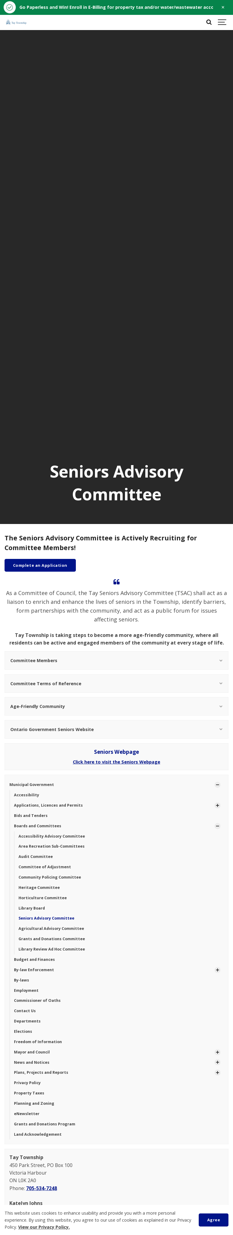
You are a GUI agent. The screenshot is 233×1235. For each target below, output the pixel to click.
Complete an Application (40, 565)
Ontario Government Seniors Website (116, 729)
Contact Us (25, 1010)
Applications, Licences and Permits (48, 805)
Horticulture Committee (43, 897)
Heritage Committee (39, 887)
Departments (27, 1021)
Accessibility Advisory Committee (52, 836)
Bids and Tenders (31, 815)
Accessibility (26, 795)
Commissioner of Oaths (37, 1000)
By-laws (21, 980)
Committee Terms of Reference (116, 683)
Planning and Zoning (34, 1103)
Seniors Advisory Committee (46, 918)
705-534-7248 (41, 1188)
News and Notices (31, 1062)
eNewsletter (26, 1113)
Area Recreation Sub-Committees (52, 846)
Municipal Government (31, 784)
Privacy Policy (27, 1082)
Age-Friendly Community (116, 706)
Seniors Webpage (116, 751)
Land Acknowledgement (38, 1134)
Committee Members (116, 660)
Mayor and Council (32, 1052)
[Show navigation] (222, 22)
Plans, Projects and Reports (41, 1072)
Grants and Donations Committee (52, 938)
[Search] (208, 22)
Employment (26, 990)
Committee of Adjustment (45, 866)
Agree (213, 1220)
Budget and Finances (34, 959)
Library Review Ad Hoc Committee (52, 949)
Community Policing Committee (50, 877)
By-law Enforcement (34, 969)
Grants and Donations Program (44, 1124)
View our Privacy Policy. (44, 1227)
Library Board (32, 908)
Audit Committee (36, 856)
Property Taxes (29, 1093)
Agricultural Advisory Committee (51, 928)
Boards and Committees (37, 825)
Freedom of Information (38, 1041)
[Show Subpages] (217, 785)
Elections (23, 1031)
